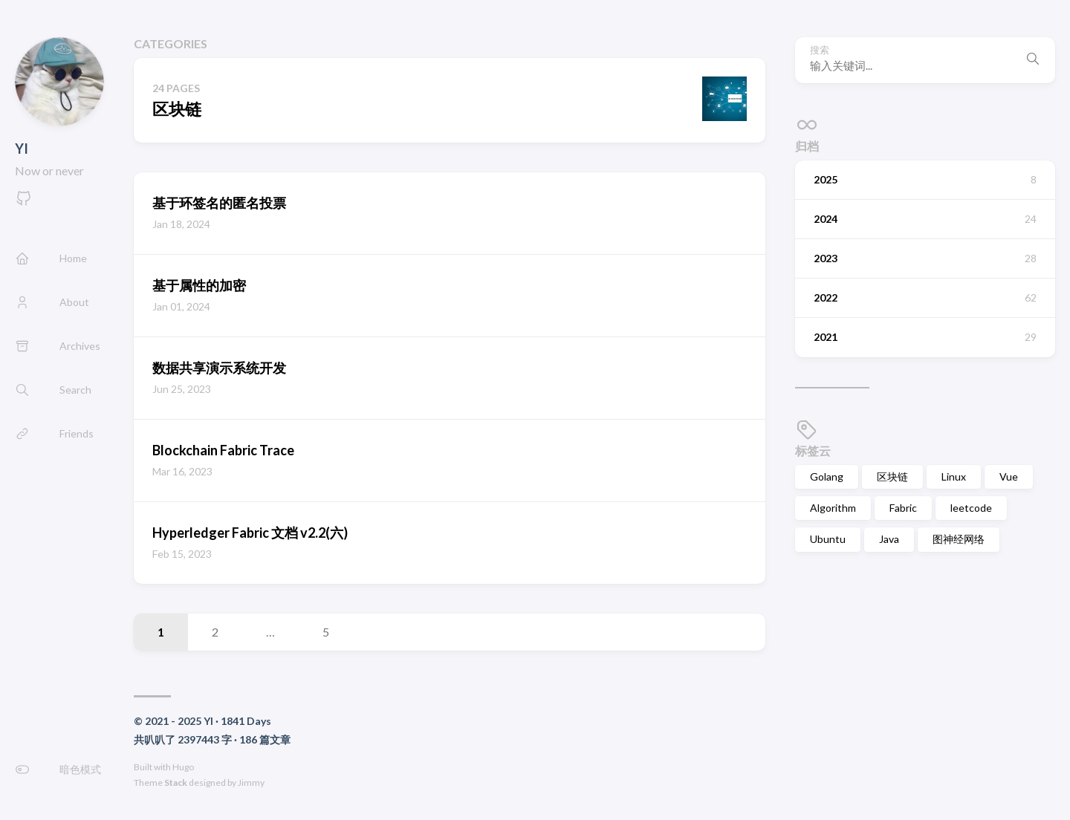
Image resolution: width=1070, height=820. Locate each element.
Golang (826, 476)
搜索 (819, 50)
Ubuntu (828, 539)
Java (889, 539)
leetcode (971, 507)
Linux (953, 476)
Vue (1008, 476)
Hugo (183, 766)
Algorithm (833, 507)
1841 (232, 721)
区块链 (892, 476)
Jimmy (251, 782)
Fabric (903, 507)
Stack (175, 782)
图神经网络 (959, 539)
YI (21, 148)
